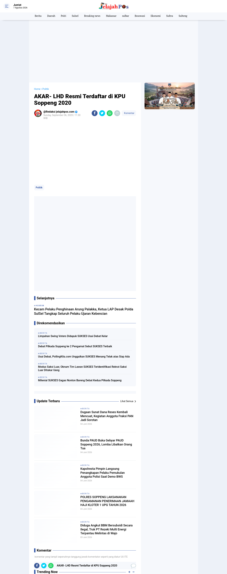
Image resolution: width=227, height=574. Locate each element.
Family (55, 550)
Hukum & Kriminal (122, 550)
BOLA (55, 546)
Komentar (128, 107)
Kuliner (55, 554)
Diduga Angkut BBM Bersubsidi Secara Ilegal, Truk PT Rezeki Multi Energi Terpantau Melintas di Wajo (106, 433)
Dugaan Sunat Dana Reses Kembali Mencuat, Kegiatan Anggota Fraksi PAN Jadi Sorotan (106, 319)
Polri (61, 16)
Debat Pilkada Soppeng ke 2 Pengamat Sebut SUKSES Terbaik (75, 249)
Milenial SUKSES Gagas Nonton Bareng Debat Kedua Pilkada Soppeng (80, 283)
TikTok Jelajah (189, 553)
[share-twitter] (102, 108)
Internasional (28, 554)
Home (37, 83)
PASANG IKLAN (171, 550)
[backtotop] (113, 565)
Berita (35, 16)
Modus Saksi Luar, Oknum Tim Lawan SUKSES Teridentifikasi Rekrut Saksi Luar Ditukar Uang (82, 271)
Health (85, 550)
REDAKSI (156, 550)
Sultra (172, 16)
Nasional (87, 554)
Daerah (48, 16)
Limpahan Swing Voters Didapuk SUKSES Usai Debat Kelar (73, 238)
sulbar (126, 16)
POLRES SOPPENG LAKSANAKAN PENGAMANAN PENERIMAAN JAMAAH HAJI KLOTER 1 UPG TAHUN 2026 (105, 404)
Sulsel (73, 16)
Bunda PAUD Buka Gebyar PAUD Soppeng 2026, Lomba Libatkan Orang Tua (104, 348)
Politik (39, 182)
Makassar (111, 16)
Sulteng (185, 16)
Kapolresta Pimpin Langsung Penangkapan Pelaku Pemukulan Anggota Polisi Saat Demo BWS (104, 376)
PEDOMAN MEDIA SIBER (167, 553)
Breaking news (91, 16)
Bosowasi (141, 16)
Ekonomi (157, 16)
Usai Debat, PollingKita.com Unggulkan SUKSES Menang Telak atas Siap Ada (84, 259)
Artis (24, 546)
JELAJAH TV (175, 557)
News (115, 554)
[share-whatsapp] (110, 108)
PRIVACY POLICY (191, 550)
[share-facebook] (95, 108)
